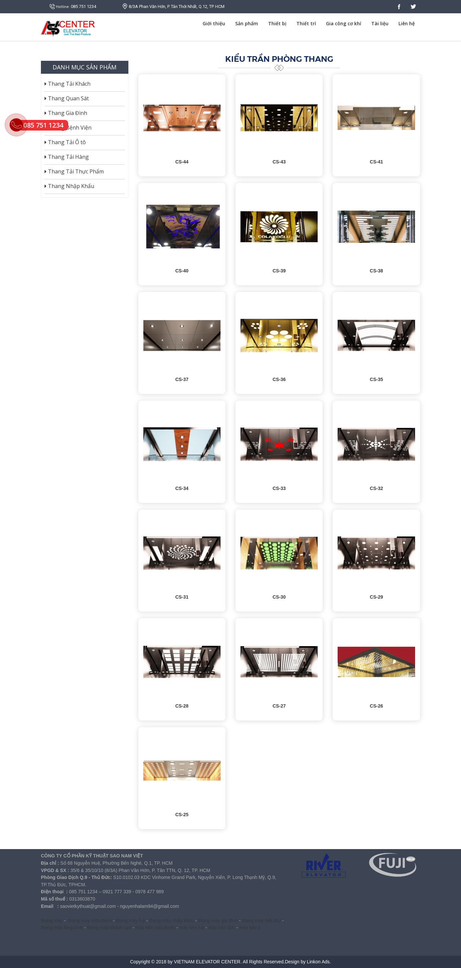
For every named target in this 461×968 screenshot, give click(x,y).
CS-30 (279, 597)
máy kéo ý (249, 927)
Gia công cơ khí (343, 23)
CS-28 (182, 706)
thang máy (52, 920)
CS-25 (182, 814)
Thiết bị (277, 23)
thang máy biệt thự (261, 920)
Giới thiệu (214, 23)
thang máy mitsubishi (90, 920)
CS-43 (279, 161)
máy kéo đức (221, 927)
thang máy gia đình (218, 920)
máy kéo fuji (191, 927)
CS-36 (279, 379)
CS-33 (279, 488)
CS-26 (376, 706)
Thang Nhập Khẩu (69, 186)
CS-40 (182, 270)
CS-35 (376, 379)
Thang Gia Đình (66, 113)
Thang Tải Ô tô (65, 142)
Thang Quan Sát (67, 98)
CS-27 (279, 706)
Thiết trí (306, 23)
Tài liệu (379, 23)
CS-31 (182, 597)
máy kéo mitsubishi (155, 927)
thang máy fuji (130, 920)
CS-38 (376, 270)
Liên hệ (406, 23)
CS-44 (182, 161)
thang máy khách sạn (109, 927)
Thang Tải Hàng (67, 156)
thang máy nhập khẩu (171, 920)
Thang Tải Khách (67, 83)
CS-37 (182, 379)
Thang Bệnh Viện (68, 127)
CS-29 (376, 597)
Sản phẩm (246, 23)
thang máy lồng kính (62, 927)
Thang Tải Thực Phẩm (74, 171)
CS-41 (376, 161)
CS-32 (376, 488)
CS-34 (182, 488)
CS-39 (279, 270)
